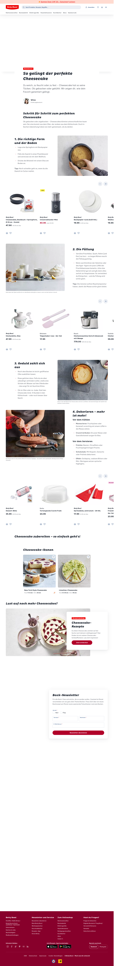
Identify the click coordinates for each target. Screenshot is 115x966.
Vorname (56, 717)
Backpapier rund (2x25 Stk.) (85, 220)
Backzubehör (23, 13)
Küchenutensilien (12, 13)
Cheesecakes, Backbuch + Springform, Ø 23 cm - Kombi (21, 221)
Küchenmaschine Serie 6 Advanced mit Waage (88, 337)
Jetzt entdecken (82, 642)
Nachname (82, 717)
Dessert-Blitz (11, 511)
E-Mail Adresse (57, 724)
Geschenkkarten (37, 928)
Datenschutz (33, 956)
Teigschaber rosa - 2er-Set (51, 336)
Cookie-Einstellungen (55, 956)
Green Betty (35, 933)
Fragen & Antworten (89, 921)
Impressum (42, 956)
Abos (65, 13)
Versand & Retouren (89, 926)
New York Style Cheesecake (35, 590)
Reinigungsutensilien (64, 931)
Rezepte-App (36, 931)
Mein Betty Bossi (37, 923)
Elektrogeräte (34, 13)
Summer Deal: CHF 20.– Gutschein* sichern (58, 2)
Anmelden (89, 7)
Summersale (72, 13)
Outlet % (60, 939)
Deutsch (94, 947)
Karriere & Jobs (11, 930)
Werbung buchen (37, 926)
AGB (25, 956)
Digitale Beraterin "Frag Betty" (93, 923)
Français (103, 947)
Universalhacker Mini (49, 220)
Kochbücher (57, 13)
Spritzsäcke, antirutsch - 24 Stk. (87, 511)
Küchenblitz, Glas (13, 336)
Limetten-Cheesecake (68, 590)
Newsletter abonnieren (78, 733)
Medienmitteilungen (12, 935)
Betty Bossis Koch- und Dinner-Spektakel (13, 924)
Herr (56, 713)
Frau (64, 713)
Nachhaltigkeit (10, 932)
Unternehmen (10, 927)
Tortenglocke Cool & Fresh (51, 511)
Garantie (86, 928)
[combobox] (51, 7)
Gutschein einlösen (89, 931)
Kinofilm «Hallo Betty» (13, 921)
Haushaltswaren (46, 13)
